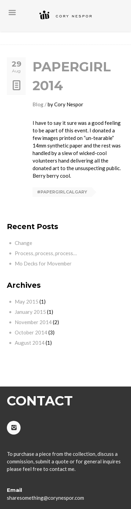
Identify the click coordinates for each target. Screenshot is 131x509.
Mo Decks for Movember (43, 263)
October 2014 (31, 332)
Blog (38, 104)
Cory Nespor (68, 104)
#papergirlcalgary (62, 191)
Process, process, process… (46, 253)
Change (23, 243)
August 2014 (30, 343)
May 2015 (26, 301)
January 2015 (30, 312)
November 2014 (33, 322)
